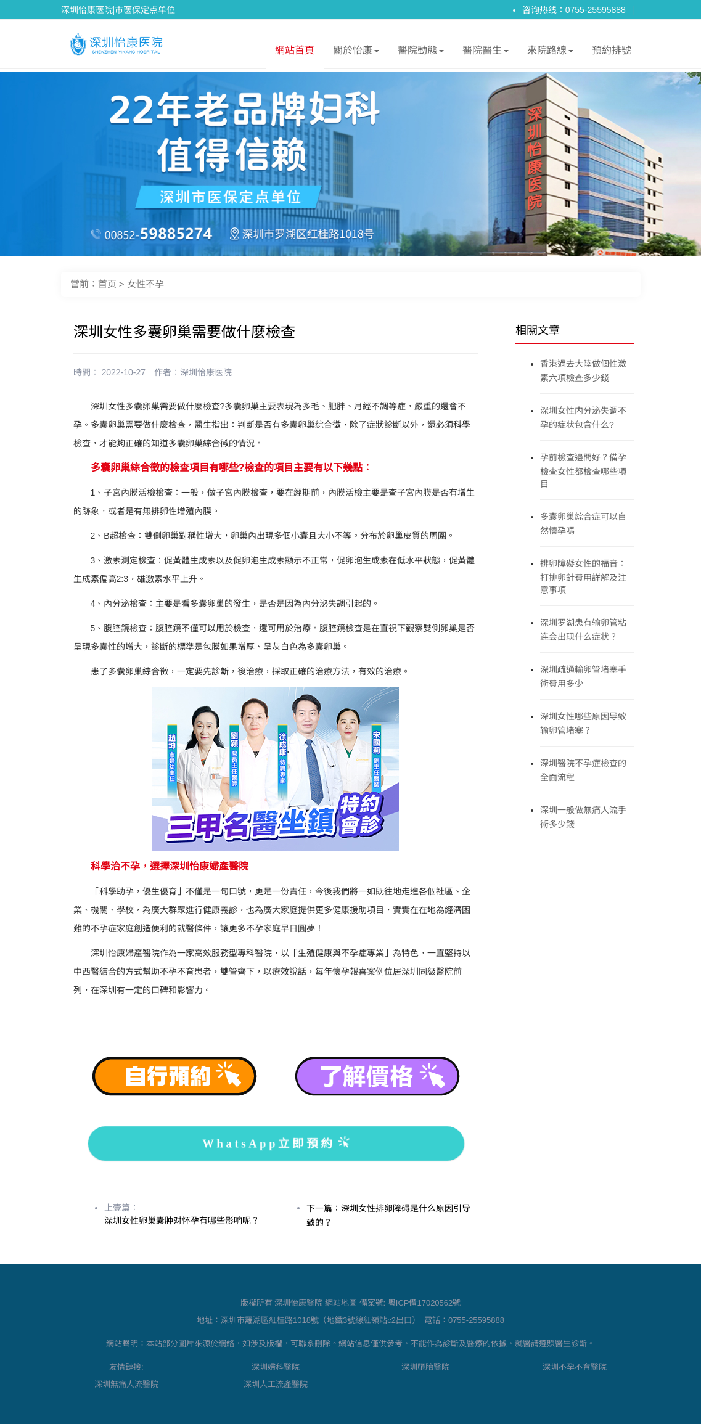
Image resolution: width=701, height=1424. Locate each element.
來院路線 (550, 52)
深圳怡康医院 (206, 372)
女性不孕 (145, 284)
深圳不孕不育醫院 (575, 1367)
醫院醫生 (485, 52)
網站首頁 (294, 52)
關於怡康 (356, 52)
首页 (107, 284)
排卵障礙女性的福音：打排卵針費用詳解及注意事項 (583, 577)
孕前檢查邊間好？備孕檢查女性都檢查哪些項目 (583, 470)
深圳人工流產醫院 (276, 1384)
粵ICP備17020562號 (424, 1302)
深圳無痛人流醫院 (126, 1384)
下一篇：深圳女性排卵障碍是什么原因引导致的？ (388, 1215)
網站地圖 (341, 1302)
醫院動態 (421, 52)
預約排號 (611, 50)
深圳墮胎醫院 (425, 1367)
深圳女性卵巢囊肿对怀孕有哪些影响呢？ (182, 1221)
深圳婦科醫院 (276, 1367)
